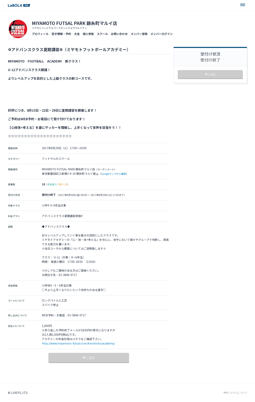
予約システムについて (235, 392)
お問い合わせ (119, 34)
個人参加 (88, 34)
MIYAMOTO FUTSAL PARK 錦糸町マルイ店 (74, 23)
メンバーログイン (161, 34)
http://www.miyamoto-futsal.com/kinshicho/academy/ (78, 343)
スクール (102, 34)
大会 (77, 34)
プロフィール (40, 34)
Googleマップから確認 (113, 173)
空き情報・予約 (61, 34)
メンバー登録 (139, 34)
